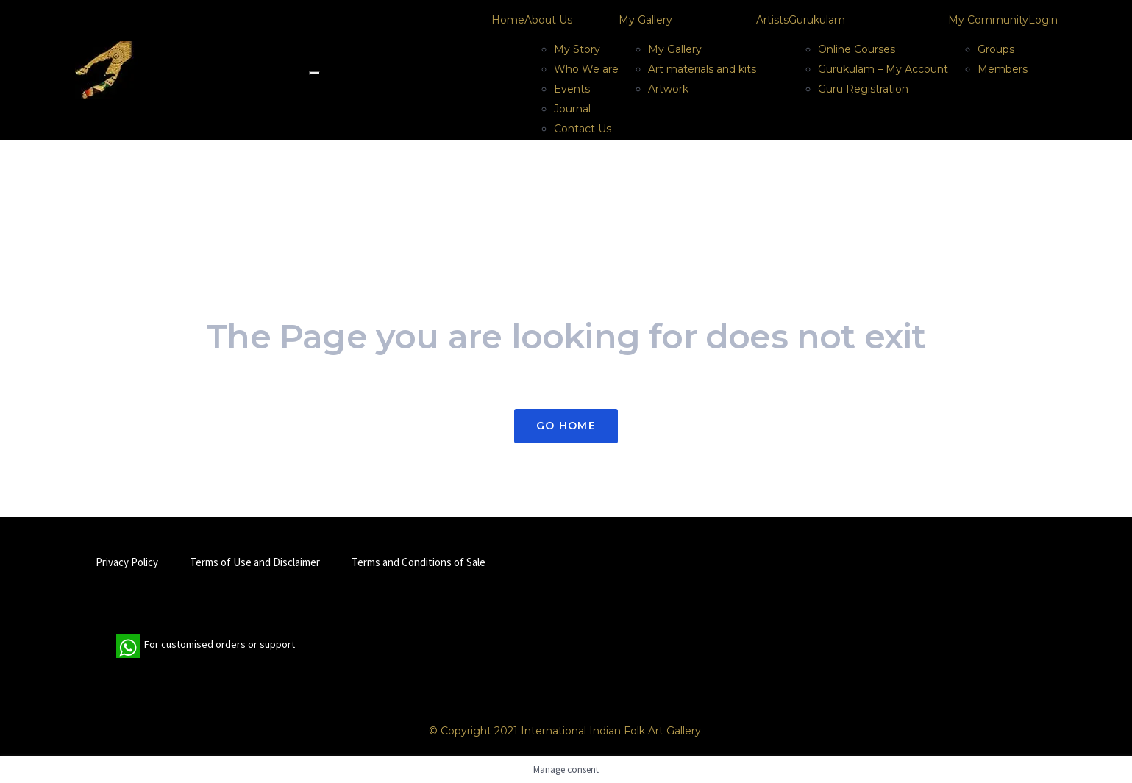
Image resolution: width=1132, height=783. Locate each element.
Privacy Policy (127, 562)
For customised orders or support (205, 646)
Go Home (566, 425)
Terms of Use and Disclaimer (255, 562)
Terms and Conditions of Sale (418, 562)
